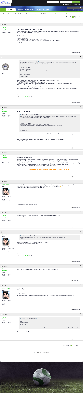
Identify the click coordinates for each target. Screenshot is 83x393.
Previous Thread (38, 352)
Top (80, 359)
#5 (80, 181)
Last (79, 16)
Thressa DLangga (24, 96)
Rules (47, 9)
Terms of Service (74, 359)
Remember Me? (67, 4)
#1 (80, 23)
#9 (80, 284)
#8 (80, 265)
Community (20, 9)
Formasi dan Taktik (41, 14)
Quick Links (38, 9)
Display (78, 21)
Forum (3, 9)
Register (78, 4)
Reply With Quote (76, 52)
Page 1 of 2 (68, 16)
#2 (80, 56)
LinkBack (65, 21)
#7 (80, 231)
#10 (80, 313)
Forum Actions (29, 9)
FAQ (44, 9)
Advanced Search (77, 10)
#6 (80, 211)
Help (74, 4)
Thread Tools (72, 21)
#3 (80, 106)
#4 (80, 152)
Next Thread (45, 352)
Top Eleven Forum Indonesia (27, 14)
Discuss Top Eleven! (13, 14)
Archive (58, 359)
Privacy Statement (65, 359)
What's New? (11, 9)
